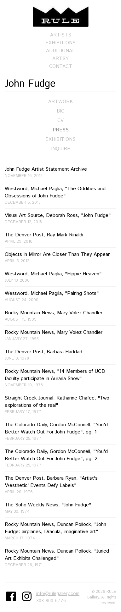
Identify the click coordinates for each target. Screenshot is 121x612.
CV (60, 120)
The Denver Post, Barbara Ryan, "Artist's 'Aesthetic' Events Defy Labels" (60, 485)
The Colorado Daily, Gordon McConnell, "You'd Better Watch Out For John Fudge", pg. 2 (60, 458)
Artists (60, 35)
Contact (60, 66)
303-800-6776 (51, 601)
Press (61, 130)
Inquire (60, 149)
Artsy (60, 58)
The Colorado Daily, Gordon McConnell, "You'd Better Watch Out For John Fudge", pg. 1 (60, 431)
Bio (61, 111)
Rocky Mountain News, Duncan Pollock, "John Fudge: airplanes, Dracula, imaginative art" (60, 531)
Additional (60, 50)
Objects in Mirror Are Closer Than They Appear (60, 257)
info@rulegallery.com (57, 593)
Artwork (60, 101)
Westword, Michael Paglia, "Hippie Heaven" (60, 276)
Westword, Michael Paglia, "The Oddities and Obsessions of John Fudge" (60, 195)
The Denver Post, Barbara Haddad (60, 354)
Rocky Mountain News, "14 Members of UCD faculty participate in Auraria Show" (60, 378)
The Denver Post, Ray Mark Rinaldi (60, 237)
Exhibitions (60, 43)
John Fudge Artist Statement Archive (60, 172)
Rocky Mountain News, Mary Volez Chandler (60, 315)
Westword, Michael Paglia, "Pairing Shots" (60, 296)
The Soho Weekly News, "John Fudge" (60, 507)
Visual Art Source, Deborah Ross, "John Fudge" (60, 218)
